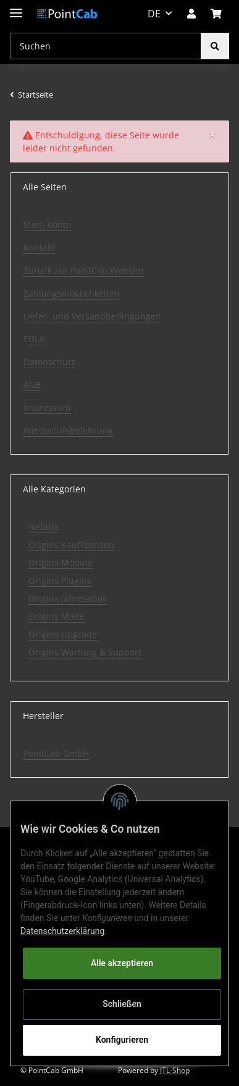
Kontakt (39, 247)
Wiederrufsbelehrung (68, 430)
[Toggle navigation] (16, 7)
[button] (191, 13)
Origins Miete (56, 616)
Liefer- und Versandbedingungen (92, 316)
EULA (33, 339)
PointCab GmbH (56, 753)
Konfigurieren (122, 1040)
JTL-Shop (175, 1070)
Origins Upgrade (62, 634)
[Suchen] (105, 46)
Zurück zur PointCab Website (83, 270)
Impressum (46, 407)
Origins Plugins (59, 580)
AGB (32, 384)
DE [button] (154, 13)
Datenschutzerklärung (62, 931)
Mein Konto (47, 224)
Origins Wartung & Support (84, 652)
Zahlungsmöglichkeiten (71, 293)
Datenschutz (49, 362)
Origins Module (60, 562)
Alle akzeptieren (122, 963)
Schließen (122, 1004)
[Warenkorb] (216, 13)
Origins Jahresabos (67, 598)
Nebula (43, 526)
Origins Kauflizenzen (71, 544)
